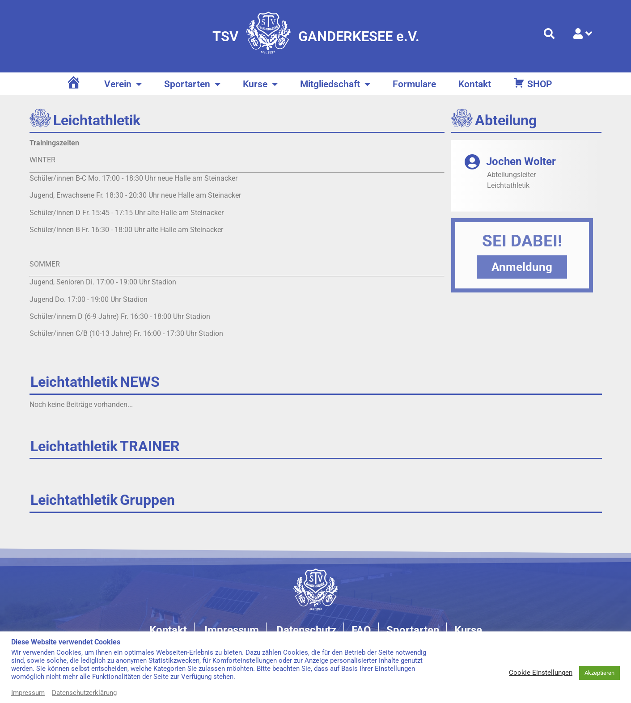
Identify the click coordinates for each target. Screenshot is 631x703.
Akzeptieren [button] (599, 672)
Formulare (414, 84)
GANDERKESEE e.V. (358, 36)
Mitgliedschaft (335, 84)
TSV (225, 36)
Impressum (28, 693)
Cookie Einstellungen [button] (540, 673)
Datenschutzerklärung (84, 693)
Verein (123, 84)
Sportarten (192, 84)
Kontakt (474, 84)
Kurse (260, 84)
